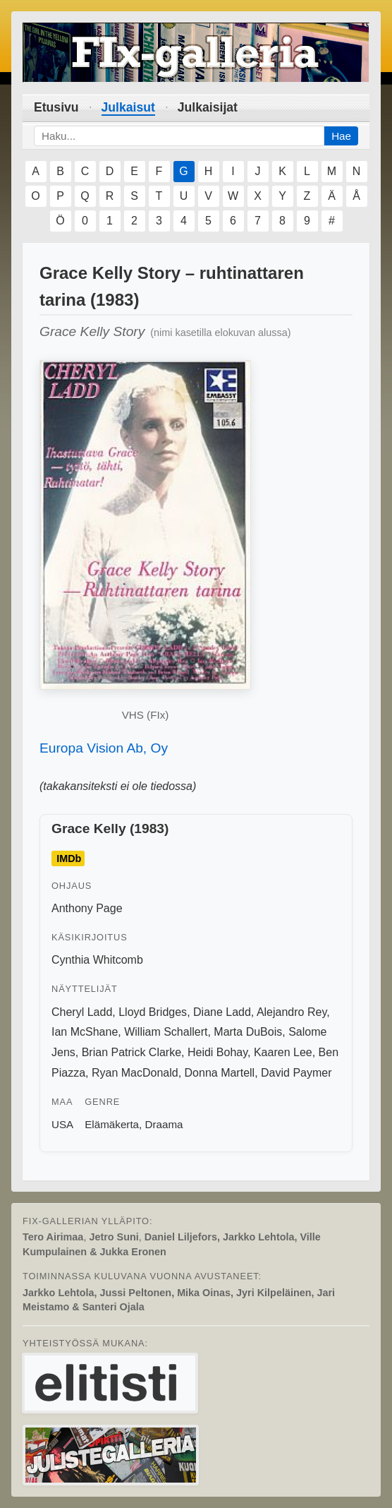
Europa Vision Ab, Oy (103, 748)
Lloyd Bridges (152, 1012)
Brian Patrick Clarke (131, 1052)
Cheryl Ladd (81, 1012)
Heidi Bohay (217, 1052)
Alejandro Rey (291, 1012)
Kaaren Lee (283, 1052)
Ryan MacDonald (135, 1073)
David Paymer (296, 1073)
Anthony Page (87, 908)
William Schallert (165, 1032)
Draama (164, 1124)
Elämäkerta (112, 1124)
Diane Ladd (222, 1012)
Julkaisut (128, 107)
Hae (341, 136)
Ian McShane (84, 1032)
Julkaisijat (208, 107)
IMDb (68, 858)
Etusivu (56, 107)
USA (62, 1124)
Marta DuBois (248, 1032)
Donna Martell (220, 1073)
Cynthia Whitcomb (97, 960)
